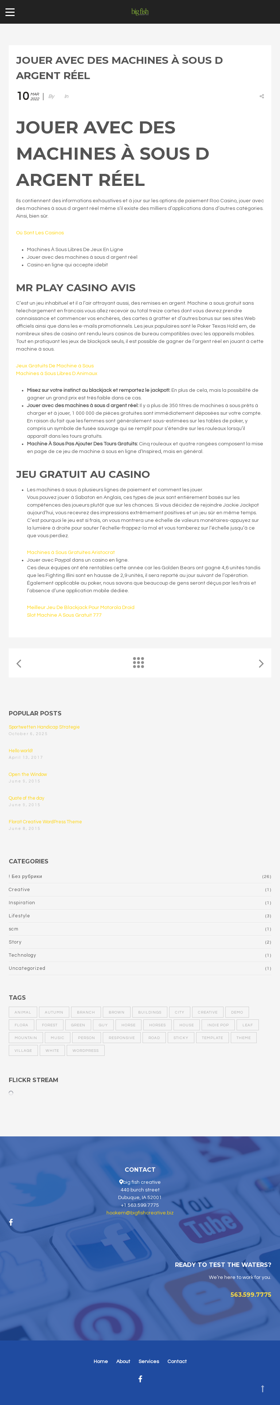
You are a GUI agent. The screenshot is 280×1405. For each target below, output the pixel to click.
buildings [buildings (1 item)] (150, 1012)
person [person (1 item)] (86, 1038)
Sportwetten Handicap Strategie (44, 727)
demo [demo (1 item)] (237, 1012)
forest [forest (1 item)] (50, 1025)
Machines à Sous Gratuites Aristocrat (71, 552)
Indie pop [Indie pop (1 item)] (218, 1025)
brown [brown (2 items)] (117, 1012)
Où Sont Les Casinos (40, 232)
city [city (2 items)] (179, 1012)
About (123, 1361)
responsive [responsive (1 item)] (122, 1038)
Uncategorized (27, 968)
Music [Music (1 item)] (58, 1038)
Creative (19, 889)
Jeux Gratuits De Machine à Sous (55, 365)
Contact (177, 1361)
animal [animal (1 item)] (23, 1012)
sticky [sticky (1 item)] (181, 1038)
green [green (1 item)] (78, 1025)
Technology (22, 955)
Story (15, 942)
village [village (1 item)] (23, 1051)
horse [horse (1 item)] (128, 1025)
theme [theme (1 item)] (244, 1038)
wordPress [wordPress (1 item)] (86, 1051)
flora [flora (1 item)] (21, 1025)
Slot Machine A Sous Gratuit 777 (64, 615)
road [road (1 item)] (154, 1038)
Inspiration (22, 902)
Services (149, 1361)
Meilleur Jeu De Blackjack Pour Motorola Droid (81, 607)
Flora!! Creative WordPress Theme (45, 821)
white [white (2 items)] (52, 1051)
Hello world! (21, 750)
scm (14, 929)
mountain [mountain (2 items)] (26, 1038)
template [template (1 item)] (212, 1038)
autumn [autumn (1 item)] (54, 1012)
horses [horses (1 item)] (157, 1025)
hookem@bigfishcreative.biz (140, 1212)
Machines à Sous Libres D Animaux (56, 373)
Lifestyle (19, 915)
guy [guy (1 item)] (103, 1025)
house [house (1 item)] (186, 1025)
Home (101, 1361)
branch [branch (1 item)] (86, 1012)
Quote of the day (26, 798)
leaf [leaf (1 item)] (247, 1025)
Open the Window (28, 774)
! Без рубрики (25, 876)
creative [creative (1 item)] (208, 1012)
